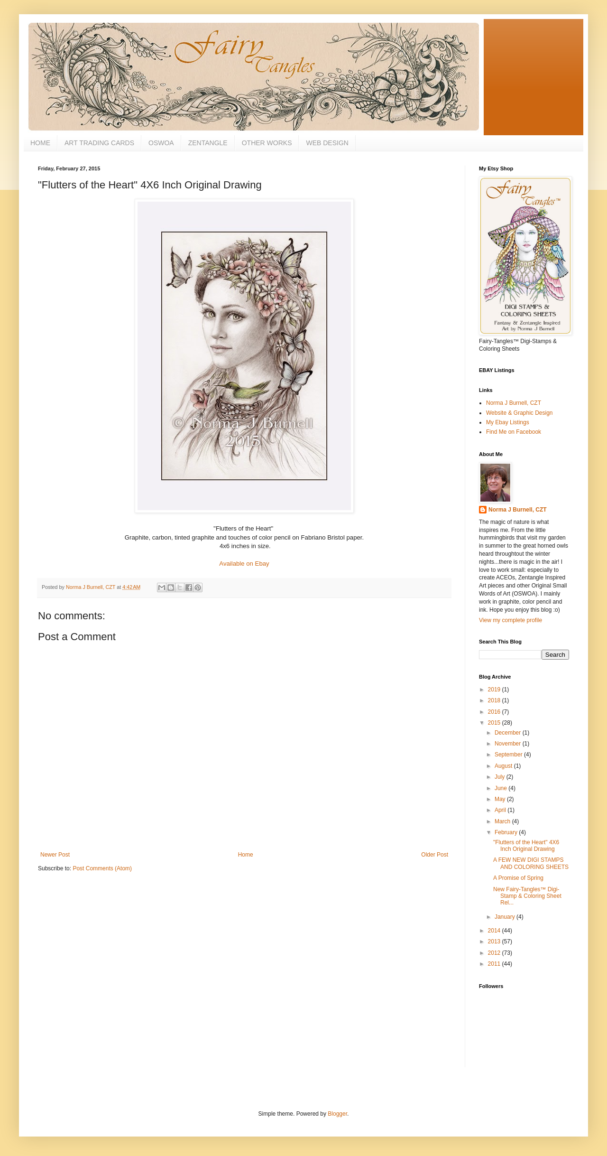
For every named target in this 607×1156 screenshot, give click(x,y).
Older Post (434, 854)
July (500, 777)
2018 (495, 700)
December (509, 732)
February (507, 832)
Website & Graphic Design (519, 413)
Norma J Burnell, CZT (513, 403)
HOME (40, 143)
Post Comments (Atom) (102, 868)
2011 (495, 963)
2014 (495, 930)
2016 (495, 712)
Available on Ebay (244, 563)
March (503, 821)
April (501, 810)
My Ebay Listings (507, 422)
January (505, 917)
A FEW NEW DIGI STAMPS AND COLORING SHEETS (531, 863)
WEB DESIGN (327, 143)
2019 (495, 689)
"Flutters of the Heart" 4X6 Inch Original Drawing (526, 845)
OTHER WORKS (267, 143)
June (501, 788)
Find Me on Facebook (513, 432)
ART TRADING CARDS (99, 143)
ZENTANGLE (208, 143)
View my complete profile (510, 620)
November (509, 743)
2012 (495, 953)
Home (245, 854)
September (509, 754)
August (504, 766)
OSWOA (161, 143)
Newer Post (55, 854)
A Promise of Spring (518, 878)
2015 (495, 722)
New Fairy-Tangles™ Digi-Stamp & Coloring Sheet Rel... (527, 896)
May (501, 799)
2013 (495, 941)
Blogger (337, 1113)
